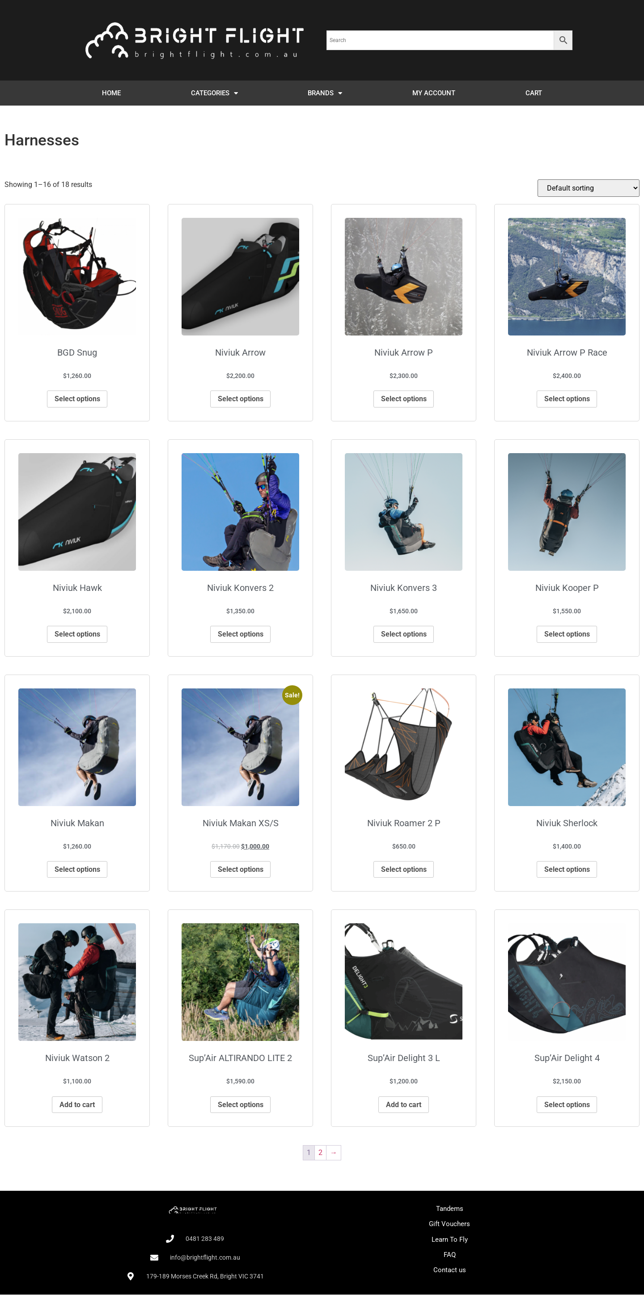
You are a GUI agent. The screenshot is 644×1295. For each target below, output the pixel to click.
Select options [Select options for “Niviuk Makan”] (77, 870)
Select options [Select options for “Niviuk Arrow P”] (404, 399)
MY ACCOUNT (433, 93)
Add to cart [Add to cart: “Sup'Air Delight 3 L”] (403, 1105)
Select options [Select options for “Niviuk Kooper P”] (567, 634)
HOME (111, 93)
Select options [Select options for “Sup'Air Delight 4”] (567, 1105)
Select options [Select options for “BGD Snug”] (77, 399)
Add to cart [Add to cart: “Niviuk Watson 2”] (77, 1105)
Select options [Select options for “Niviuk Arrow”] (240, 399)
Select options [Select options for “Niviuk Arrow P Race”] (567, 399)
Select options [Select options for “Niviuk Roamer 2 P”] (404, 870)
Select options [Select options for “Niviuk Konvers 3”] (404, 634)
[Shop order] (589, 188)
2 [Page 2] (320, 1153)
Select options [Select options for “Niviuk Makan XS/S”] (240, 870)
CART (533, 93)
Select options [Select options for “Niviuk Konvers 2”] (240, 634)
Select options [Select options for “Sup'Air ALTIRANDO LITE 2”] (240, 1105)
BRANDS (325, 93)
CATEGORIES (214, 93)
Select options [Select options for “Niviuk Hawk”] (77, 634)
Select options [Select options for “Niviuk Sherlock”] (567, 870)
